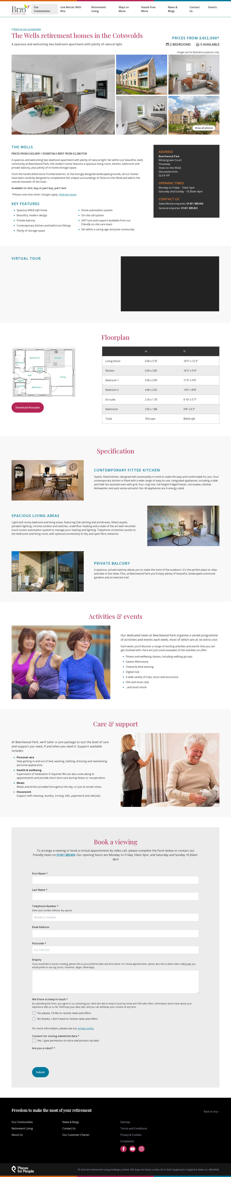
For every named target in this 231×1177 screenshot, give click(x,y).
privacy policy (86, 1028)
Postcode (39, 943)
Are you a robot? (43, 1048)
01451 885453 (189, 208)
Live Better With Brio (70, 9)
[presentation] (56, 1064)
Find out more (67, 194)
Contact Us (195, 9)
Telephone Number (45, 906)
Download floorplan (28, 407)
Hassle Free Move (148, 9)
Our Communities (42, 9)
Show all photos (204, 127)
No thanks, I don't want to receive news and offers (67, 1019)
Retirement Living (98, 9)
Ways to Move (124, 9)
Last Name (39, 890)
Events (212, 7)
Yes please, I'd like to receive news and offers (64, 1013)
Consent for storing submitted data (55, 1036)
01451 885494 (195, 203)
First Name (40, 873)
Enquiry (36, 959)
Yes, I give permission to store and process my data (68, 1040)
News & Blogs (172, 9)
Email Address (40, 927)
